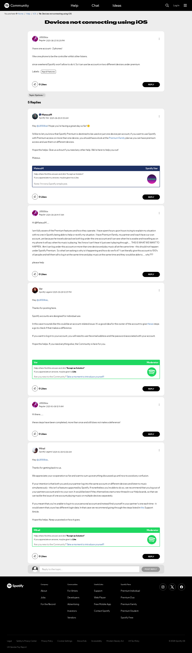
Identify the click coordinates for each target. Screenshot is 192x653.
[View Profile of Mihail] (42, 448)
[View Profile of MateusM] (47, 114)
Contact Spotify (102, 610)
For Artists (72, 590)
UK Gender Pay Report (17, 647)
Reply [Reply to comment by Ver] (151, 388)
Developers (73, 597)
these (150, 323)
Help (74, 5)
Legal (9, 641)
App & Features (48, 71)
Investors (72, 610)
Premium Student (130, 610)
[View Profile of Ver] (41, 288)
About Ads (82, 641)
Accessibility (96, 641)
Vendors (71, 617)
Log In (176, 5)
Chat (95, 5)
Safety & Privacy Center (26, 641)
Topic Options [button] (36, 95)
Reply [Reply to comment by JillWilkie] (151, 84)
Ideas (117, 5)
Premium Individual (130, 590)
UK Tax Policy (133, 641)
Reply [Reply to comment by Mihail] (151, 556)
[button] (159, 39)
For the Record (48, 604)
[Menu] (185, 5)
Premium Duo (128, 597)
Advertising (73, 604)
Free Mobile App (102, 604)
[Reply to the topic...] (89, 569)
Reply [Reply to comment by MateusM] (151, 197)
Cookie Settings (64, 641)
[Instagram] (162, 586)
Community (16, 5)
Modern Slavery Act (115, 641)
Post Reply (151, 569)
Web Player (100, 597)
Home (20, 13)
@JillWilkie (42, 125)
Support (98, 590)
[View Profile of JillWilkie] (43, 37)
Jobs (43, 597)
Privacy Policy (47, 641)
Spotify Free (127, 617)
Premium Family (117, 138)
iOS (34, 13)
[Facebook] (181, 586)
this (143, 507)
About (44, 590)
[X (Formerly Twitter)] (172, 586)
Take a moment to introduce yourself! (85, 376)
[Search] (167, 5)
